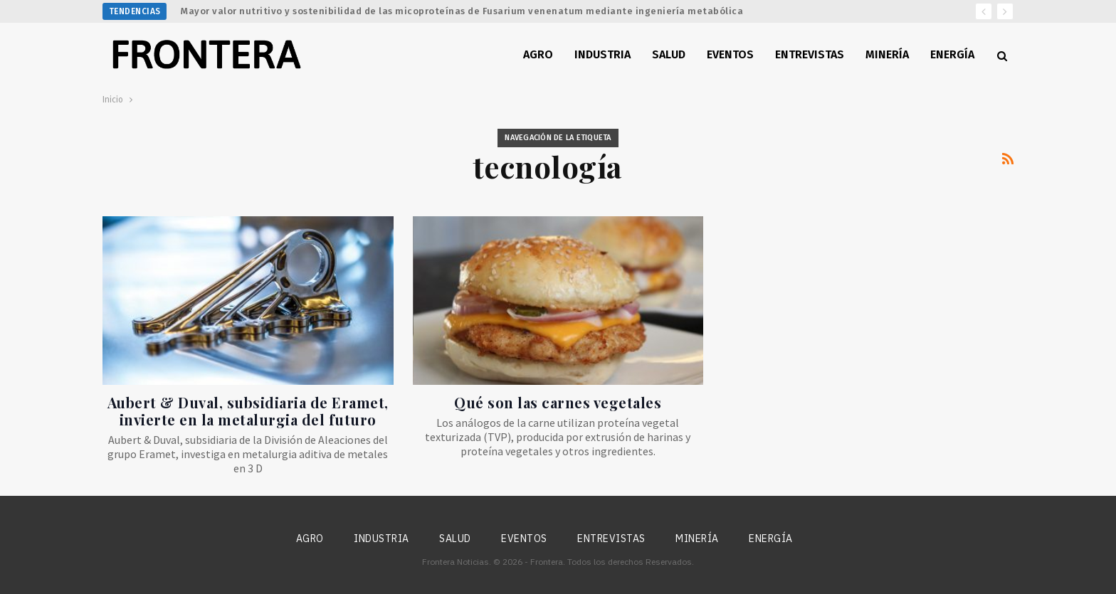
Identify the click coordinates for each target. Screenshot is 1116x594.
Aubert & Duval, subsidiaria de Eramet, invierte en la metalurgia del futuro (248, 411)
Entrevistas (809, 54)
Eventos (730, 54)
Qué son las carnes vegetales (557, 402)
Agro (538, 54)
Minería (887, 54)
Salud (668, 54)
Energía (952, 54)
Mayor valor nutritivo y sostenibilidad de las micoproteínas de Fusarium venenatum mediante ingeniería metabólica (462, 11)
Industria (602, 54)
